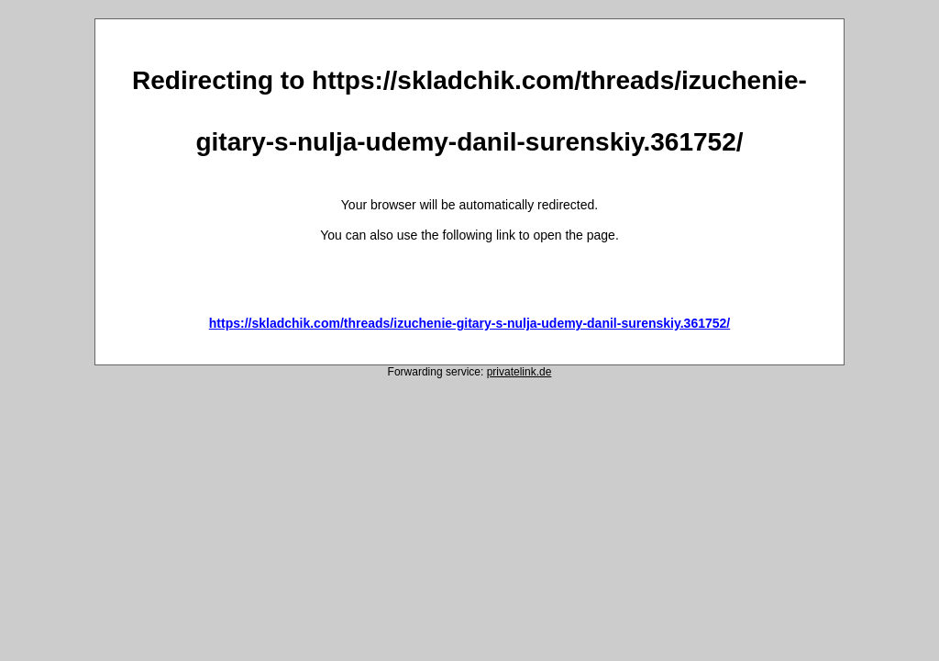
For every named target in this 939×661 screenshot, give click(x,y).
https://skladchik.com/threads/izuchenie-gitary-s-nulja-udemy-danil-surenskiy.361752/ (469, 323)
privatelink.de (519, 371)
